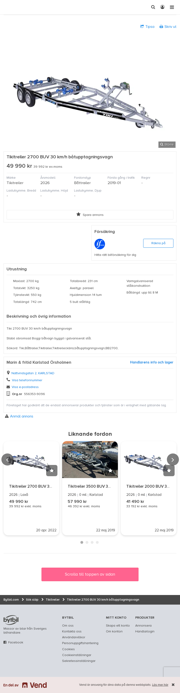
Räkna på (158, 243)
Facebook (15, 642)
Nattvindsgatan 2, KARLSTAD (32, 373)
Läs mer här (160, 684)
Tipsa (147, 27)
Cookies (68, 649)
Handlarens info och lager (151, 362)
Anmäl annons (19, 416)
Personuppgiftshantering (80, 643)
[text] (8, 7)
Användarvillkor (73, 637)
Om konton (114, 631)
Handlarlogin (144, 631)
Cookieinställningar (76, 655)
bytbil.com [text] (11, 620)
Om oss (68, 625)
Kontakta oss (72, 631)
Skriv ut (168, 27)
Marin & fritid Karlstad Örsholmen (39, 362)
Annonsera (143, 625)
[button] (51, 470)
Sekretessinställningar (78, 661)
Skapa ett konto (118, 625)
